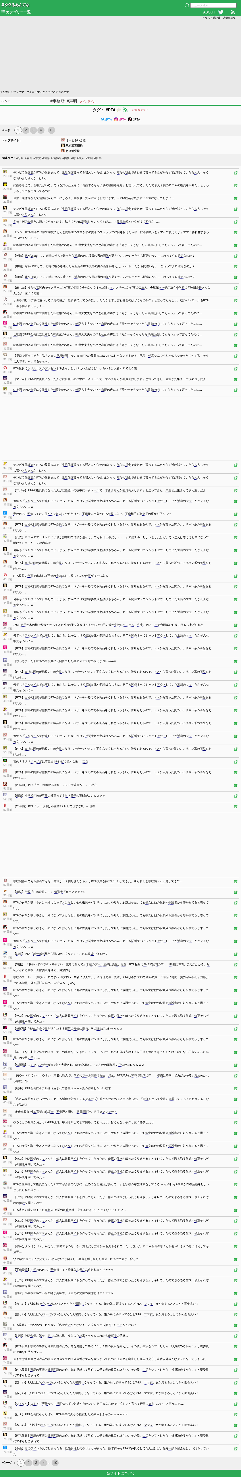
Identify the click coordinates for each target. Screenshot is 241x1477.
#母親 (19, 158)
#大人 (80, 158)
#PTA (106, 119)
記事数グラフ (140, 109)
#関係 (46, 158)
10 (52, 130)
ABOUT (209, 12)
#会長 (28, 158)
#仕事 (98, 158)
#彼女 (37, 158)
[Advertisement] (120, 54)
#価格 (66, 158)
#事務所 (57, 101)
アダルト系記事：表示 (219, 17)
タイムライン (88, 101)
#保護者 (56, 158)
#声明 (72, 101)
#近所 (89, 158)
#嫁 (73, 158)
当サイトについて (120, 1473)
